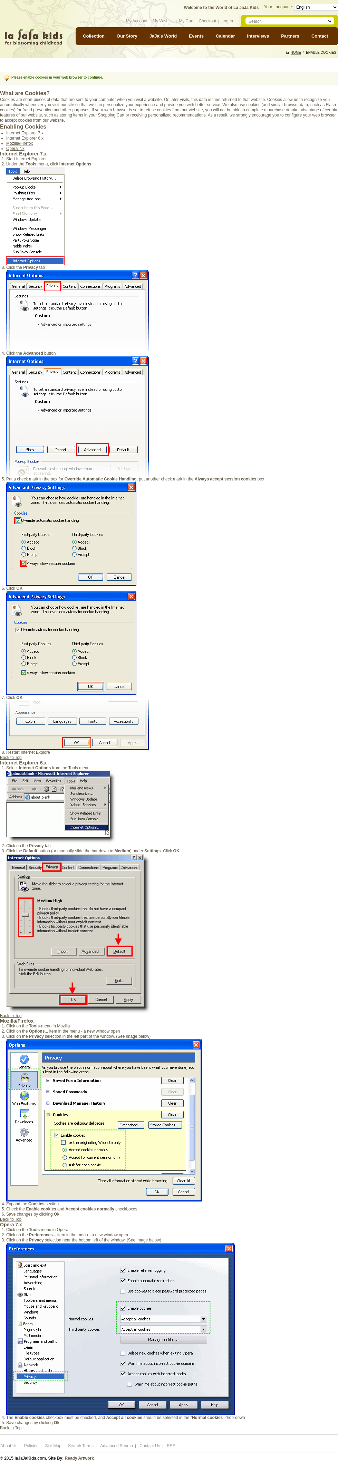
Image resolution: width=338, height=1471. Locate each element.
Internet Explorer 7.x (25, 133)
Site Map (53, 1445)
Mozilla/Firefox (19, 143)
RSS (171, 1445)
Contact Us (149, 1445)
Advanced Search (116, 1445)
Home (296, 52)
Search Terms (81, 1445)
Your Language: (279, 6)
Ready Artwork (79, 1458)
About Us (8, 1445)
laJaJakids (33, 37)
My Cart (186, 21)
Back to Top (10, 757)
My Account (136, 21)
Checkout (207, 21)
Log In (227, 21)
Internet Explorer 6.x (25, 138)
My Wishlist (163, 21)
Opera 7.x (15, 148)
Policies (31, 1445)
